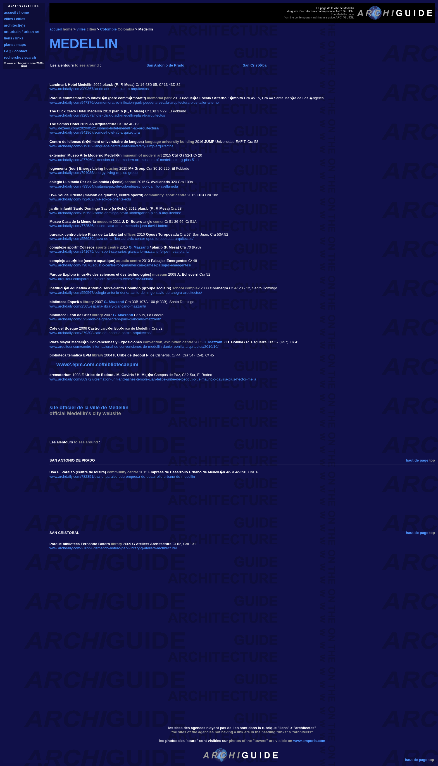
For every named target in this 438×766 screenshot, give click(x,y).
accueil (55, 29)
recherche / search (20, 57)
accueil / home (16, 12)
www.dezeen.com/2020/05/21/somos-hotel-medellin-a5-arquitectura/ (104, 128)
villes (81, 29)
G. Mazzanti (139, 247)
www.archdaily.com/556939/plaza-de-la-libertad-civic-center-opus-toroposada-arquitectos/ (121, 239)
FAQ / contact (15, 51)
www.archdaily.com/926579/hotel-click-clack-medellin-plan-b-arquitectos (107, 115)
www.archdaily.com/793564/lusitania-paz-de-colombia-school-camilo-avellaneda (113, 186)
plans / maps (15, 44)
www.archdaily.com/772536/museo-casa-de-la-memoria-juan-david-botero (108, 226)
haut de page (417, 460)
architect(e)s (14, 25)
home (68, 29)
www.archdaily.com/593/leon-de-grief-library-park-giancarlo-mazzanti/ (105, 319)
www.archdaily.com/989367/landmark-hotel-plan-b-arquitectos (99, 89)
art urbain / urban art (21, 32)
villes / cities (14, 19)
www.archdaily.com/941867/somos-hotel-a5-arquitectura (94, 132)
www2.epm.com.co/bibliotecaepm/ (97, 364)
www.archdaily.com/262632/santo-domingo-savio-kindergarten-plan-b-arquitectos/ (115, 213)
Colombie (108, 29)
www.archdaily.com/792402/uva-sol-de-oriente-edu (90, 199)
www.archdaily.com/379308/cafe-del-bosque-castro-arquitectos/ (100, 333)
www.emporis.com (309, 741)
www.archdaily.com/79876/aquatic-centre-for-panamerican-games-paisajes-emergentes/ (120, 265)
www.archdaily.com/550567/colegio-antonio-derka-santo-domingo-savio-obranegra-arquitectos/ (125, 292)
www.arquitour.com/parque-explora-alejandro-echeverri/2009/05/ (101, 279)
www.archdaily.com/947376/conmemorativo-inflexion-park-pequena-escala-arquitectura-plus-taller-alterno (134, 102)
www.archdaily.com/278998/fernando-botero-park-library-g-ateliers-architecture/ (113, 548)
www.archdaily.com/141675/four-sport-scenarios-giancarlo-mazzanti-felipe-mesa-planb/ (119, 251)
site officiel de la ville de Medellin (88, 407)
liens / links (13, 38)
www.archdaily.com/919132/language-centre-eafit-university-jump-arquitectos (111, 146)
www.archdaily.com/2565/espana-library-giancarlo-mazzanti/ (97, 306)
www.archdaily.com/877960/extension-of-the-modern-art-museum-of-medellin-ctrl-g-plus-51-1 (124, 160)
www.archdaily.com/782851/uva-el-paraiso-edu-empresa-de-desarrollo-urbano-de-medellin (122, 476)
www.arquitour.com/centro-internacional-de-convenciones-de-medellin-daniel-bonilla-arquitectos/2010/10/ (133, 346)
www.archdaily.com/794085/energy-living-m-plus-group (93, 173)
